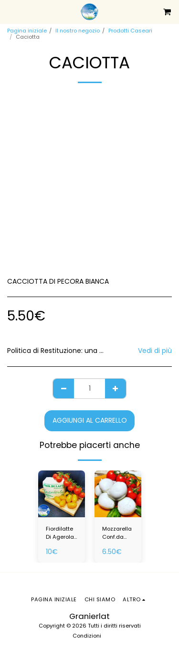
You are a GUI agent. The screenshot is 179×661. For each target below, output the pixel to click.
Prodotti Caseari (130, 30)
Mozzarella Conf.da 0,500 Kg (117, 533)
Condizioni (87, 636)
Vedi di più (155, 350)
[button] (10, 11)
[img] (61, 493)
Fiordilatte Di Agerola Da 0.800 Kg (60, 533)
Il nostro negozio (77, 30)
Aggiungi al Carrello (90, 420)
